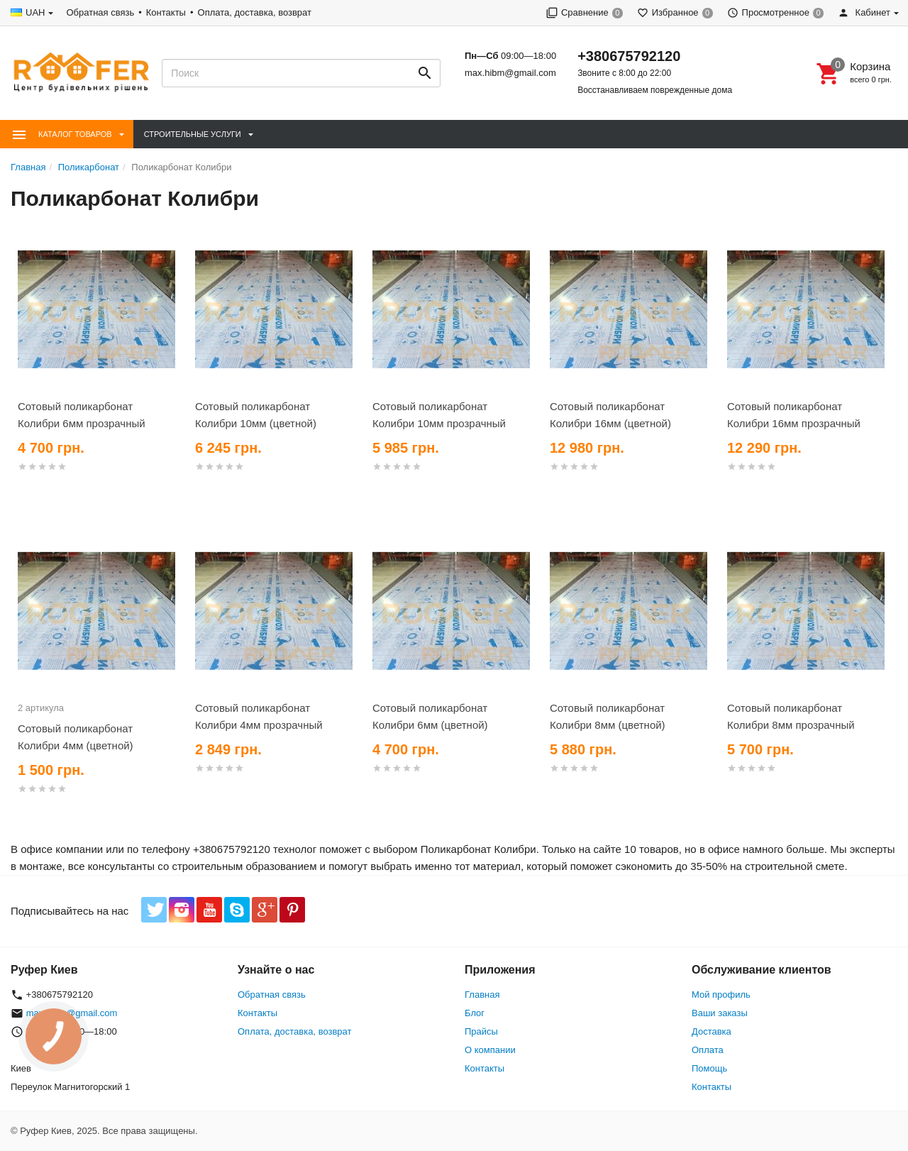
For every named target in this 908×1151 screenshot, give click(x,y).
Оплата (708, 1050)
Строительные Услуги (192, 134)
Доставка (711, 1031)
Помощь (709, 1068)
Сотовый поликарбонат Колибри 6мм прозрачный (81, 414)
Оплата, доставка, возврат (254, 12)
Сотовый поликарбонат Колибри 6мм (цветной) (430, 716)
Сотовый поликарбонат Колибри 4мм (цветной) (75, 736)
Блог (475, 1013)
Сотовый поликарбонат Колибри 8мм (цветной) (607, 716)
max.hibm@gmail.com (510, 72)
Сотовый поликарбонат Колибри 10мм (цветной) (255, 414)
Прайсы (481, 1031)
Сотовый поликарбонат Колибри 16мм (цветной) (610, 414)
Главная (482, 994)
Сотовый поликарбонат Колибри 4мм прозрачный (259, 716)
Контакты (166, 12)
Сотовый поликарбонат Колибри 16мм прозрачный (793, 414)
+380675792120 (628, 56)
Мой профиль (721, 994)
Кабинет (864, 12)
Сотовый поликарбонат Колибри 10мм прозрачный (439, 414)
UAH (35, 12)
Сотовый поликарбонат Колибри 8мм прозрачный (791, 716)
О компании (490, 1050)
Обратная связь (100, 12)
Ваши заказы (720, 1013)
